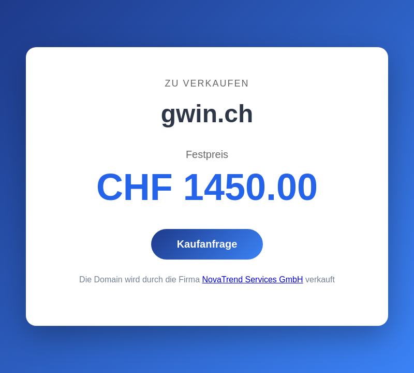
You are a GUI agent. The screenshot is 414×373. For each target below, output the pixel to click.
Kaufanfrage (207, 244)
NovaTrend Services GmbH (252, 279)
